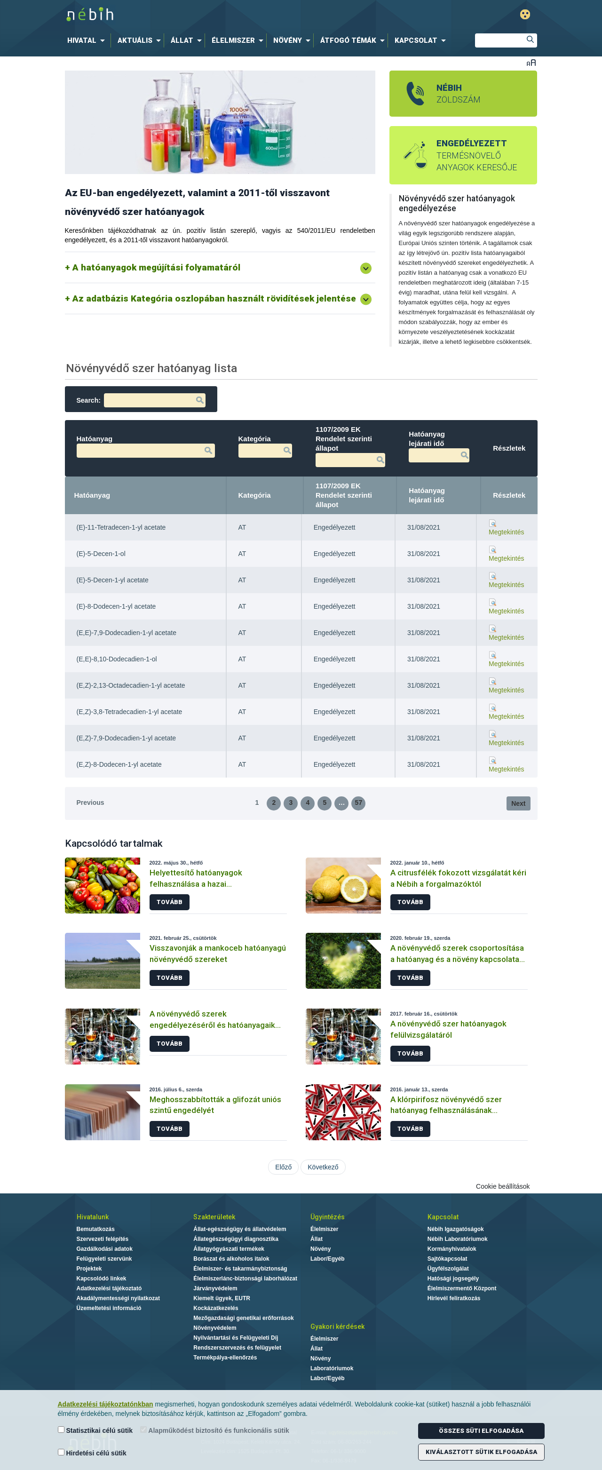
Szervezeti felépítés (103, 1239)
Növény (320, 1249)
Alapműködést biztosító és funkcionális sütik (214, 1430)
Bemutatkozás (96, 1229)
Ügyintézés (327, 1217)
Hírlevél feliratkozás (454, 1298)
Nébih (203, 15)
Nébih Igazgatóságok (456, 1229)
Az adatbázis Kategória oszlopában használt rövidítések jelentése (214, 298)
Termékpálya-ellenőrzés (225, 1357)
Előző (283, 1167)
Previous (90, 802)
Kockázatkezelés (215, 1308)
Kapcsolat (443, 1217)
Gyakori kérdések (337, 1326)
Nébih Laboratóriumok (458, 1239)
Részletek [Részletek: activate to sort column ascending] (509, 495)
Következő (323, 1167)
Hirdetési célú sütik (92, 1453)
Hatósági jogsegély (453, 1278)
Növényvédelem (214, 1328)
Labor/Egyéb (327, 1258)
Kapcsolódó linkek (102, 1278)
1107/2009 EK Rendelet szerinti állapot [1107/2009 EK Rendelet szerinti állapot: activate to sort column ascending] (344, 495)
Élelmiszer (324, 1229)
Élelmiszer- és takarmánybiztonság (240, 1268)
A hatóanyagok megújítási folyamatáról (156, 267)
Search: (141, 400)
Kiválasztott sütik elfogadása (481, 1451)
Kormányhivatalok (452, 1249)
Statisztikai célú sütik (95, 1430)
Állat (316, 1239)
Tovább (169, 902)
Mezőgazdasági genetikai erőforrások (243, 1318)
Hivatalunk (93, 1217)
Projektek (89, 1268)
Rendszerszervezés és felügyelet (237, 1347)
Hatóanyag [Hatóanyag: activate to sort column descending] (92, 495)
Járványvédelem (215, 1288)
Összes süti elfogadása (481, 1430)
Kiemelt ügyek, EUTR (221, 1298)
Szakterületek (214, 1217)
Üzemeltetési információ (109, 1308)
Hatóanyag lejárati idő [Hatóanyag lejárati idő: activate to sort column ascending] (427, 495)
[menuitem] (88, 40)
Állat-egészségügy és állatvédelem (239, 1229)
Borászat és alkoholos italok (231, 1258)
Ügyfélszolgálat (448, 1268)
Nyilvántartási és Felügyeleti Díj (235, 1338)
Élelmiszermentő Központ (462, 1288)
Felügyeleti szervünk (104, 1258)
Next (518, 803)
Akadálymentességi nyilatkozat (118, 1298)
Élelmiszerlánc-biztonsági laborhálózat (245, 1278)
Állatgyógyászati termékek (228, 1249)
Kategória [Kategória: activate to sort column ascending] (254, 495)
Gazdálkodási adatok (105, 1249)
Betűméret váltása (531, 62)
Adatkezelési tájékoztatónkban (105, 1404)
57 (359, 802)
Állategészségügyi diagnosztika (235, 1239)
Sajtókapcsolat (447, 1258)
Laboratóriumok (331, 1368)
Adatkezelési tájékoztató (109, 1288)
